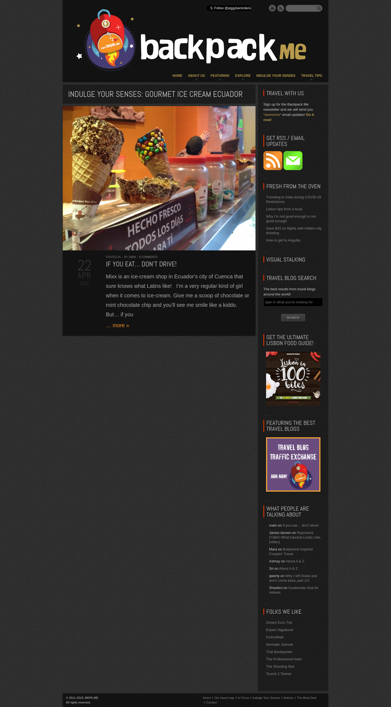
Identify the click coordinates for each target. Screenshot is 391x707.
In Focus (243, 697)
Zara (131, 257)
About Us (196, 76)
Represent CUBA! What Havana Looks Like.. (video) (295, 537)
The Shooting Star (280, 666)
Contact (211, 702)
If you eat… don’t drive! (141, 264)
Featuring (220, 76)
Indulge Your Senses (275, 76)
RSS (280, 8)
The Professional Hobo (284, 659)
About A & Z (295, 561)
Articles (288, 697)
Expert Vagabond (279, 630)
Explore (243, 76)
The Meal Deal (307, 697)
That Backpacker (279, 652)
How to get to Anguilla (283, 240)
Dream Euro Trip (279, 622)
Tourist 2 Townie (278, 674)
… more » (117, 325)
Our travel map (224, 697)
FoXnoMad (274, 637)
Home (177, 76)
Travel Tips (311, 76)
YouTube (272, 8)
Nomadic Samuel (279, 644)
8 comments (148, 257)
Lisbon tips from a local (284, 209)
